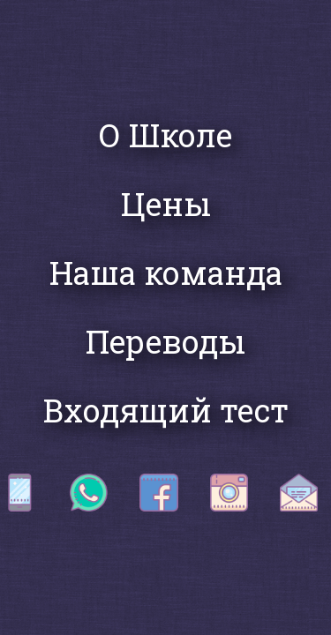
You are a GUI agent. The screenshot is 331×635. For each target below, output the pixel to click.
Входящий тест (166, 410)
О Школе (165, 135)
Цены (166, 204)
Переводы (165, 341)
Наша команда (165, 272)
